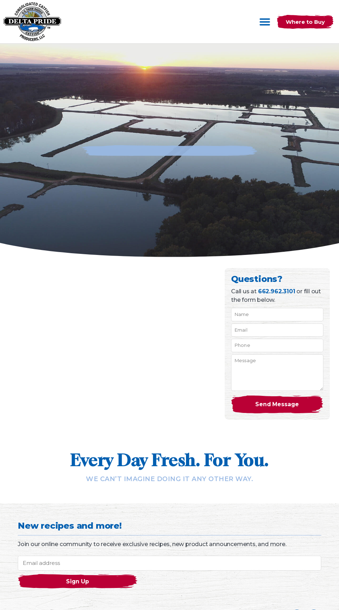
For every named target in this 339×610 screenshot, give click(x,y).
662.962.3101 (276, 291)
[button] (264, 21)
